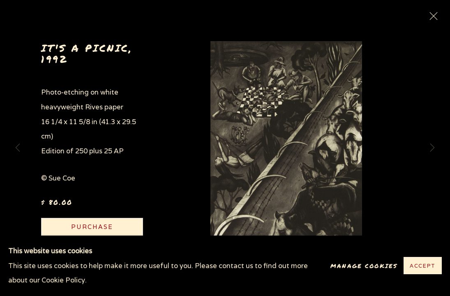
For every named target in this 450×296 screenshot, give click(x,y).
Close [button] (431, 18)
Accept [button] (423, 266)
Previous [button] (17, 148)
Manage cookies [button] (363, 265)
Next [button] (432, 148)
